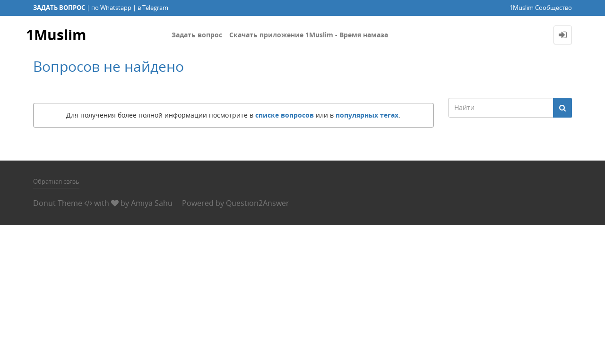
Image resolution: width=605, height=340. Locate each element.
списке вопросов (284, 114)
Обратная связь (56, 181)
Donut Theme (57, 203)
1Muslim (56, 34)
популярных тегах (367, 114)
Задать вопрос (197, 34)
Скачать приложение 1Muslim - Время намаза (308, 34)
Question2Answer (257, 203)
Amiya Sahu (152, 203)
